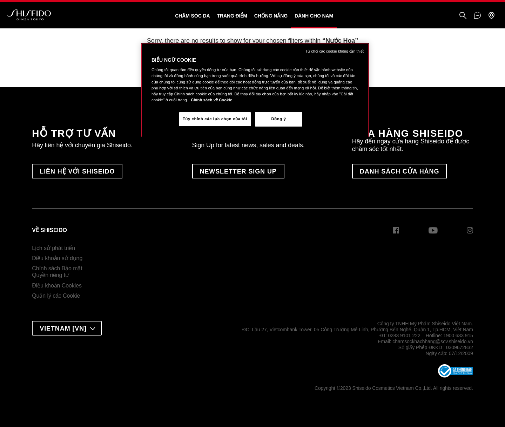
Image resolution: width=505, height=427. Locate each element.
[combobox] (67, 328)
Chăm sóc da (192, 16)
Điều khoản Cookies (57, 286)
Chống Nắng (271, 16)
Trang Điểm (232, 16)
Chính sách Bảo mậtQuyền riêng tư (57, 271)
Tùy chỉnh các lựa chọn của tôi (215, 119)
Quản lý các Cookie (56, 296)
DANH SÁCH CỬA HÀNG (399, 171)
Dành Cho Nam (314, 16)
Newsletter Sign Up (238, 171)
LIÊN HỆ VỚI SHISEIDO (77, 171)
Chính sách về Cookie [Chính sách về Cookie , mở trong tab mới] (211, 100)
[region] (255, 90)
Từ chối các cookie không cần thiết (334, 51)
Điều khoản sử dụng (57, 258)
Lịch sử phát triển (53, 248)
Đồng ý (278, 119)
